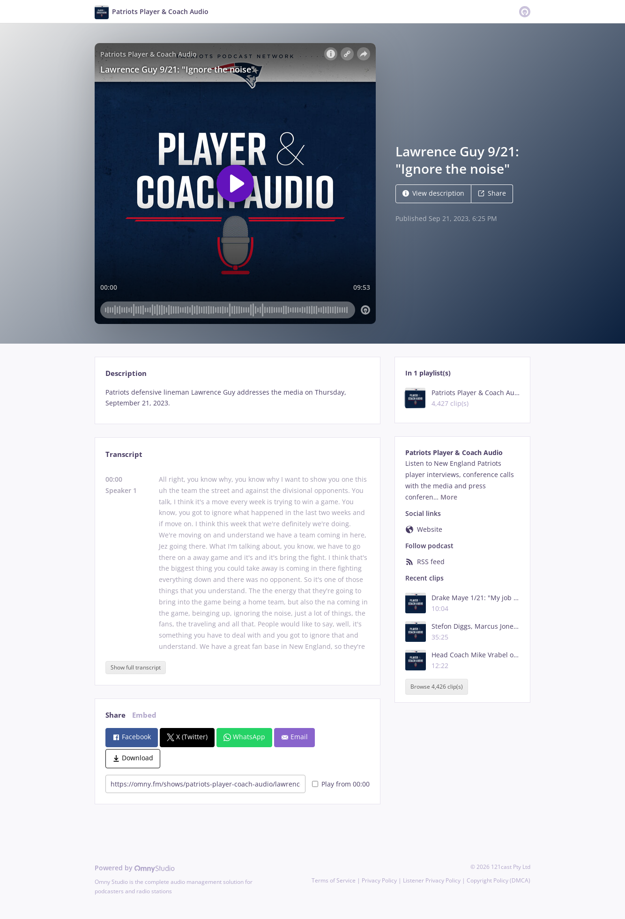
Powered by (135, 867)
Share (492, 193)
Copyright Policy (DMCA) (498, 880)
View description (433, 193)
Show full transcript (136, 667)
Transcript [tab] (123, 454)
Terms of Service (334, 880)
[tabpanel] (237, 398)
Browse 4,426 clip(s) (436, 687)
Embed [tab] (144, 715)
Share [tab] (115, 715)
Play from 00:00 (341, 783)
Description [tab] (126, 373)
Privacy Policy (379, 880)
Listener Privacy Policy (432, 880)
